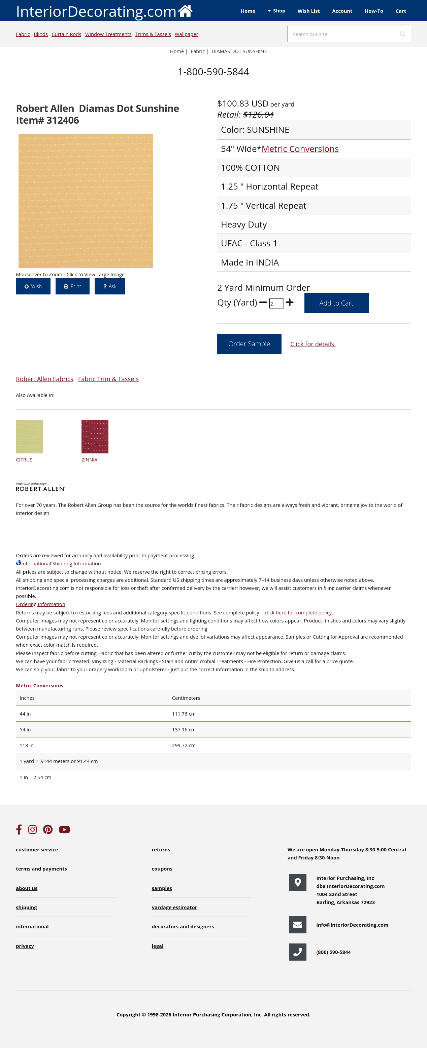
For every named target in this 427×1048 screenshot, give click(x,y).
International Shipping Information (58, 563)
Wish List (309, 10)
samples (162, 888)
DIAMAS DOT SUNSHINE (239, 51)
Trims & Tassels (153, 34)
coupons (162, 868)
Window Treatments (108, 34)
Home (248, 10)
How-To (374, 10)
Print (75, 286)
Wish (36, 286)
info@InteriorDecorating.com (352, 924)
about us (26, 888)
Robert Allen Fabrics (44, 378)
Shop (279, 10)
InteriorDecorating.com (104, 10)
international (32, 926)
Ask (113, 286)
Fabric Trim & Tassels (108, 378)
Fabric (23, 34)
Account (342, 10)
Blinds (41, 34)
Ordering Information (40, 604)
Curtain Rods (66, 34)
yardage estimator (174, 907)
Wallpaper (186, 34)
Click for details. (312, 343)
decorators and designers (183, 926)
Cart (401, 10)
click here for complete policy (297, 612)
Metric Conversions (300, 149)
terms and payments (41, 868)
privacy (25, 945)
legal (158, 945)
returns (161, 849)
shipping (26, 907)
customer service (37, 849)
